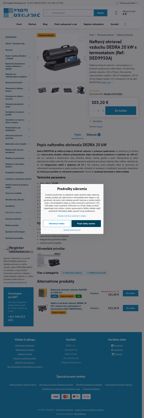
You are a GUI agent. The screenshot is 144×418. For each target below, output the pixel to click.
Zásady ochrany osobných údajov (72, 216)
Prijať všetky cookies (86, 223)
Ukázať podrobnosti (72, 230)
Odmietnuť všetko (57, 223)
